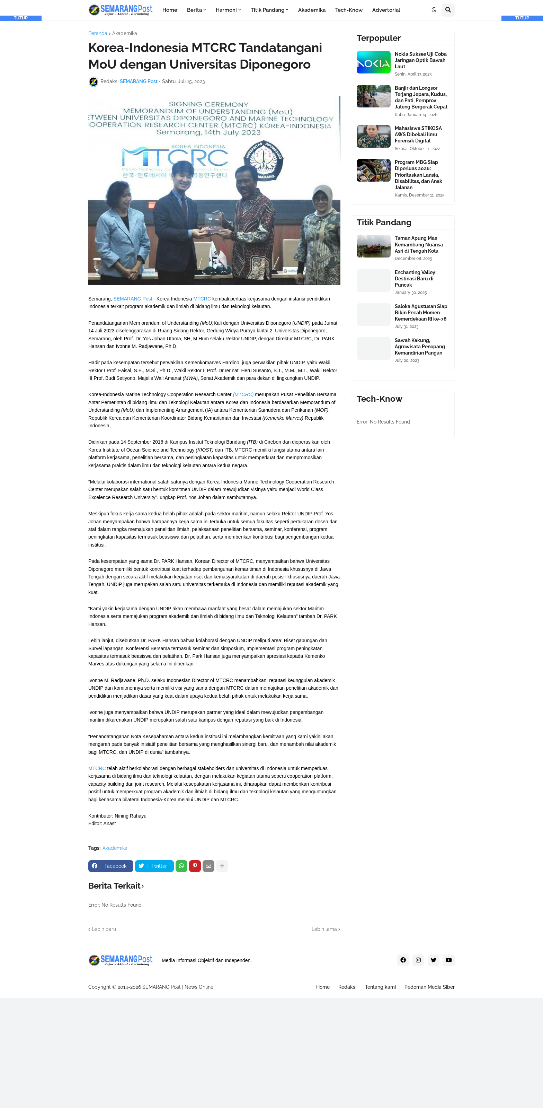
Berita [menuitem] (194, 10)
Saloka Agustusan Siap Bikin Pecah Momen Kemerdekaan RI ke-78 (421, 313)
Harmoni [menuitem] (226, 10)
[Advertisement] (21, 125)
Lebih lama (324, 929)
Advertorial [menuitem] (386, 10)
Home (323, 987)
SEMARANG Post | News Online (177, 987)
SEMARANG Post (132, 299)
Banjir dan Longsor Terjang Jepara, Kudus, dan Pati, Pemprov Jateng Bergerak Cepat (421, 97)
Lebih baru (104, 929)
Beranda (97, 33)
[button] (434, 10)
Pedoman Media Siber (429, 987)
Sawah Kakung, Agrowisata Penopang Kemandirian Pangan (420, 347)
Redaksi (347, 987)
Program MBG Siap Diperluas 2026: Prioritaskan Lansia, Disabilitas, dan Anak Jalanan (418, 174)
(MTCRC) (243, 394)
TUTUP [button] (21, 18)
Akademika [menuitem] (312, 10)
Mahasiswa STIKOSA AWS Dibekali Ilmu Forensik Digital (418, 134)
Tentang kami (380, 987)
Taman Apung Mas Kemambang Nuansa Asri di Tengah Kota (419, 244)
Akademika (124, 33)
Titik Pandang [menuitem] (267, 10)
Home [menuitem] (169, 10)
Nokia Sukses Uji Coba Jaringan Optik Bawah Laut (421, 60)
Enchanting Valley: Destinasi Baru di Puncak (415, 279)
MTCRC (202, 299)
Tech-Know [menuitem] (349, 10)
